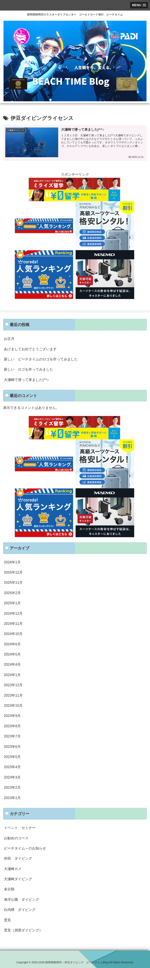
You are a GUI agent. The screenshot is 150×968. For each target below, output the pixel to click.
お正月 (9, 339)
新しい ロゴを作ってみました (28, 370)
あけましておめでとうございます (30, 349)
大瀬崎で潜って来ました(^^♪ (26, 380)
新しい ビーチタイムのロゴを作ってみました (41, 359)
